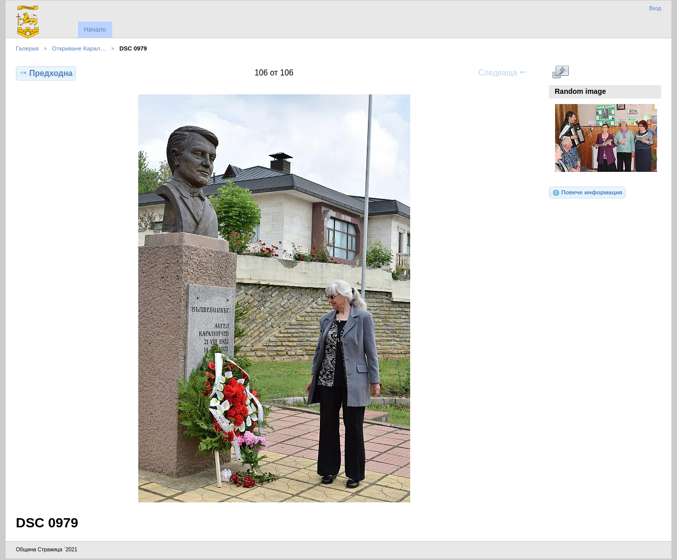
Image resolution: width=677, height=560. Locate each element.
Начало (95, 29)
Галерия (27, 48)
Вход (655, 8)
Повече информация (587, 193)
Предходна (45, 73)
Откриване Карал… (79, 48)
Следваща (503, 72)
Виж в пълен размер (560, 72)
